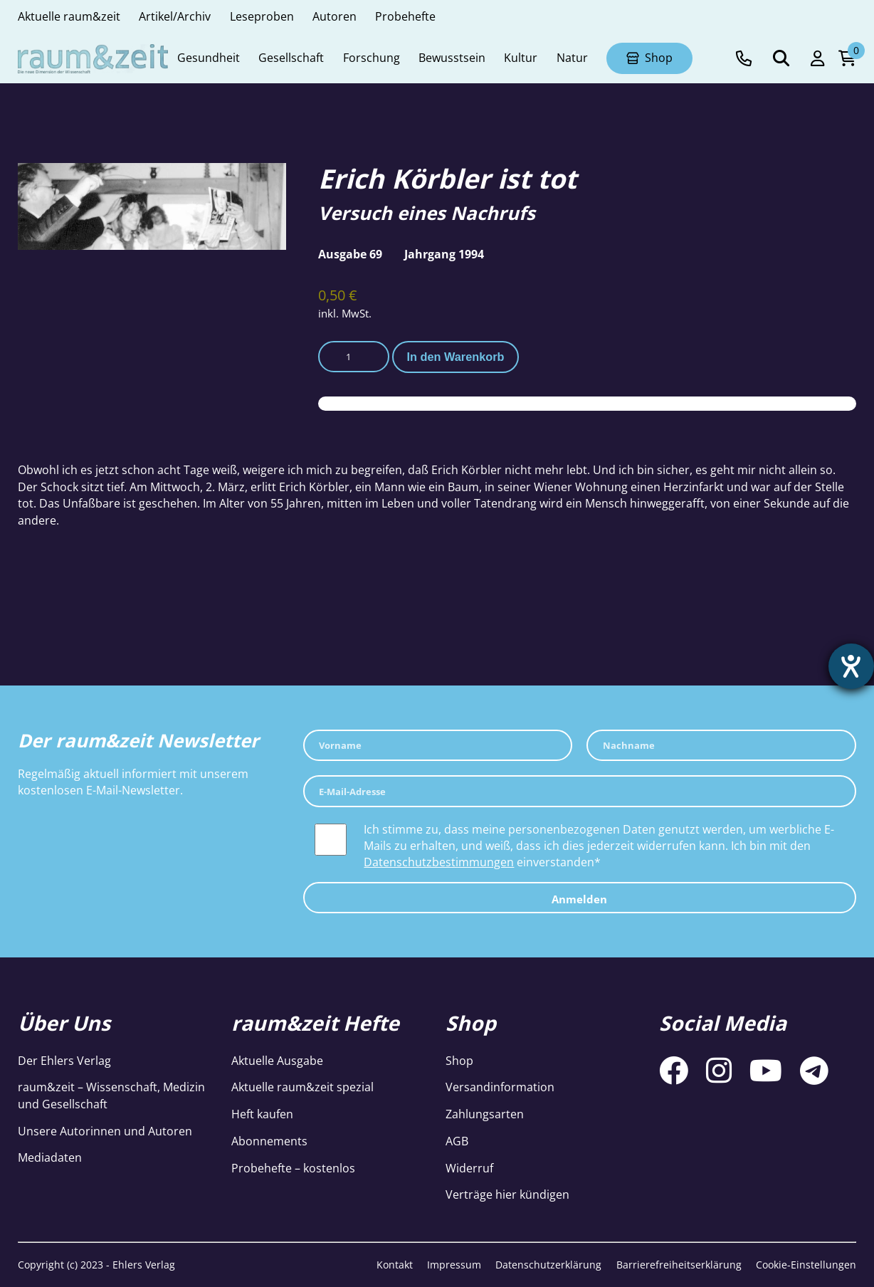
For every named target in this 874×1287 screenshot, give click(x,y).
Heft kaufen (262, 1114)
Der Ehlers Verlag (64, 1060)
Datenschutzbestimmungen (439, 862)
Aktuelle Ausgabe (277, 1060)
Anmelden (579, 899)
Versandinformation (500, 1087)
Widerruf (469, 1168)
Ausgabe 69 (350, 254)
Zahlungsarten (485, 1114)
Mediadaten (50, 1157)
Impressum (454, 1264)
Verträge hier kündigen (507, 1194)
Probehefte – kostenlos (293, 1168)
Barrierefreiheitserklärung (679, 1264)
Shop (459, 1060)
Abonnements (269, 1141)
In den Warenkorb (455, 356)
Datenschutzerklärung (548, 1264)
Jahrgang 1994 (444, 254)
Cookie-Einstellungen (806, 1264)
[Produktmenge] (353, 356)
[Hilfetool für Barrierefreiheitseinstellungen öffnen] (850, 667)
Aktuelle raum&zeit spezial (302, 1087)
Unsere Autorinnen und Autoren (105, 1131)
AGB (457, 1141)
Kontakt (395, 1264)
